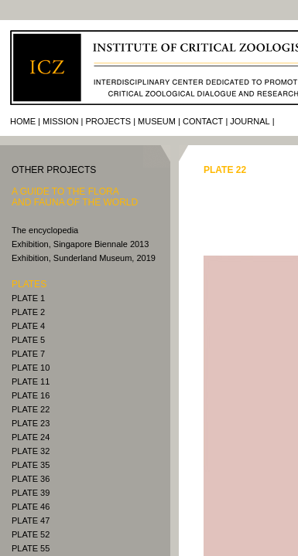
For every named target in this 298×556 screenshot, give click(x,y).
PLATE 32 (31, 451)
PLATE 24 (31, 437)
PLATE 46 (31, 506)
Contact (203, 121)
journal (249, 121)
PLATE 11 (31, 381)
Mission (60, 121)
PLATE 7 (28, 353)
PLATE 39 (31, 492)
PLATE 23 (31, 423)
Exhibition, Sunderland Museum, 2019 (84, 258)
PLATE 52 (31, 534)
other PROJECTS (54, 169)
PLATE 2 (28, 312)
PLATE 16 (31, 395)
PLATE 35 (31, 465)
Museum (157, 121)
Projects (108, 121)
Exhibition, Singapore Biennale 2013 (80, 244)
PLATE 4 (28, 326)
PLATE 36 (31, 478)
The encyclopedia (45, 230)
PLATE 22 (31, 409)
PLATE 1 (28, 298)
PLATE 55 (31, 548)
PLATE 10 (31, 367)
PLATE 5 (28, 339)
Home (23, 121)
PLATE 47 (31, 520)
